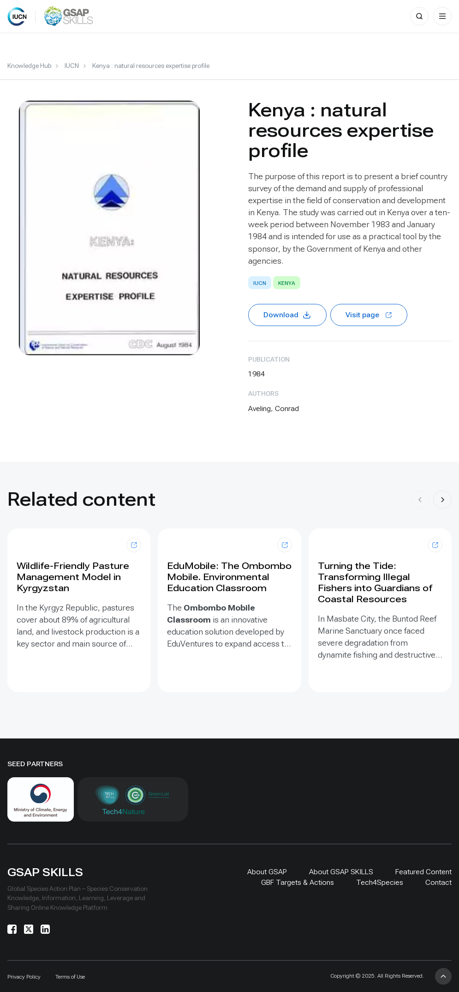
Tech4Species (379, 882)
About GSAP (267, 871)
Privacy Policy (24, 977)
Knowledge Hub (29, 65)
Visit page (369, 314)
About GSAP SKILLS (341, 871)
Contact (438, 882)
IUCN (72, 65)
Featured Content (423, 871)
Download (287, 315)
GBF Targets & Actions (297, 882)
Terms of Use (70, 977)
